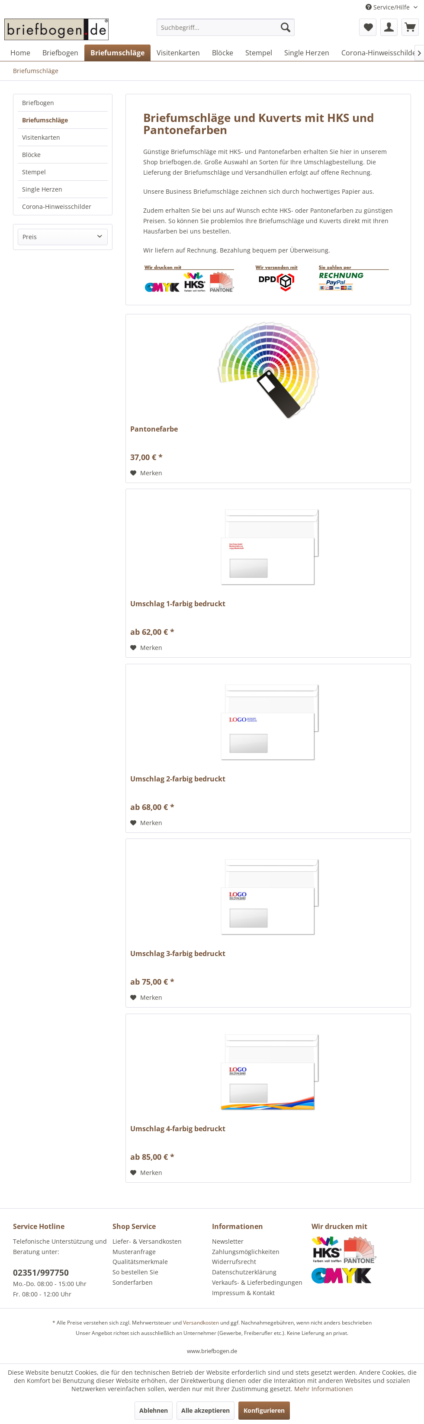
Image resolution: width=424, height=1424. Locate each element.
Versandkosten (201, 1322)
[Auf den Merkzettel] (146, 473)
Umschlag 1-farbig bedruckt (177, 603)
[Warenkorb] (410, 27)
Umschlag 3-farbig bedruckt (177, 953)
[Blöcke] (222, 53)
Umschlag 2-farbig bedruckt (177, 779)
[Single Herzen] (306, 53)
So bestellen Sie (135, 1272)
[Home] (20, 53)
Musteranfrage (134, 1252)
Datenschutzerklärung (244, 1272)
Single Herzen (42, 189)
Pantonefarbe (154, 429)
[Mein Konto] (389, 27)
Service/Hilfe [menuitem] (388, 7)
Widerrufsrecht (234, 1262)
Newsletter (228, 1241)
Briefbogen (38, 103)
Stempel (34, 172)
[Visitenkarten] (178, 53)
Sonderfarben (132, 1282)
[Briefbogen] (60, 53)
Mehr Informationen (323, 1389)
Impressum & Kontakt (243, 1293)
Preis (29, 237)
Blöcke (31, 154)
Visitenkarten (41, 137)
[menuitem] (226, 31)
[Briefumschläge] (117, 53)
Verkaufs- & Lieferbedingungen (257, 1282)
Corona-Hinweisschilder (56, 206)
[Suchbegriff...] (226, 27)
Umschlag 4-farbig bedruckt (177, 1128)
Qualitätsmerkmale (140, 1262)
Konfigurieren (264, 1410)
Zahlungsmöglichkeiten (245, 1252)
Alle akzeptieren (205, 1410)
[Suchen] (285, 27)
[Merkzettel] (367, 27)
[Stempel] (258, 53)
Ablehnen (153, 1410)
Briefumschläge (45, 120)
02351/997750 (41, 1272)
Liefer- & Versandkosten (147, 1241)
